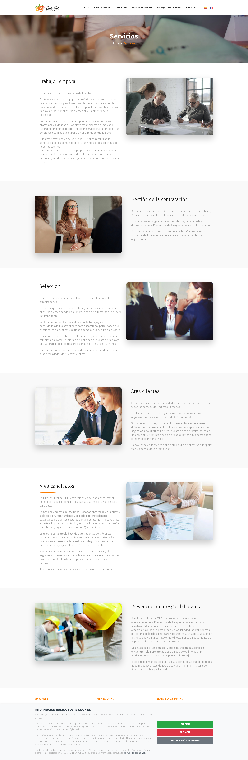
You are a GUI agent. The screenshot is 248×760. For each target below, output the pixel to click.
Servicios (122, 7)
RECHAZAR (185, 732)
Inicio (86, 7)
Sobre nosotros (103, 7)
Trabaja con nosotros (169, 7)
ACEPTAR (185, 724)
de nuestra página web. (135, 753)
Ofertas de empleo (142, 7)
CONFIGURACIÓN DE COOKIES (185, 740)
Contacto (191, 7)
